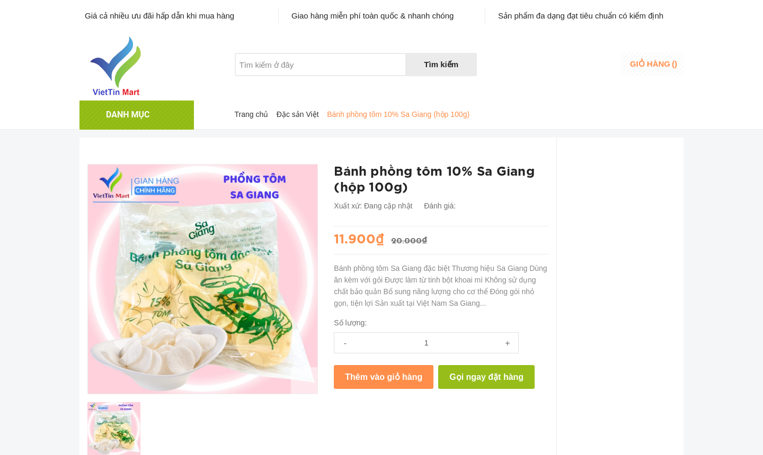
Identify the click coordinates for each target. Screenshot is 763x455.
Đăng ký (592, 70)
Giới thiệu (251, 84)
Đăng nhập (597, 60)
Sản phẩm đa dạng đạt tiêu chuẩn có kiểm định (580, 15)
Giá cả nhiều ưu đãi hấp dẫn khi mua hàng (159, 15)
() (653, 63)
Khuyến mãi (306, 84)
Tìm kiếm (441, 64)
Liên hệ (359, 84)
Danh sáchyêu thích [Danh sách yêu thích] (538, 65)
